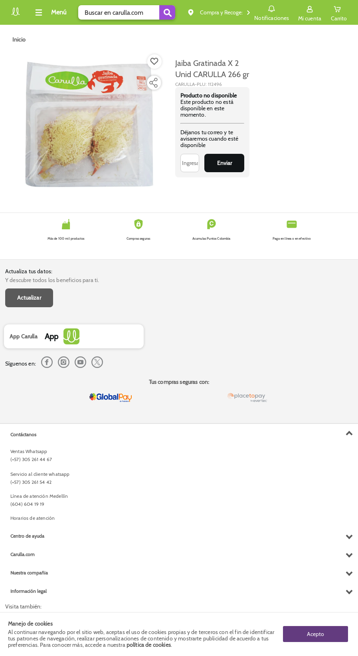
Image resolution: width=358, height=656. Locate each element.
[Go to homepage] (19, 39)
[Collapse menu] (49, 12)
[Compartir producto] (153, 83)
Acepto (315, 634)
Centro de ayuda (27, 536)
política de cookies (149, 644)
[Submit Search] (167, 12)
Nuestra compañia (29, 573)
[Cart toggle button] (339, 12)
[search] (126, 12)
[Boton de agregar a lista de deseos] (154, 61)
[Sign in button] (309, 12)
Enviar (224, 163)
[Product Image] (89, 124)
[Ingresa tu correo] (190, 163)
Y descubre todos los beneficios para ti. (52, 280)
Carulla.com (22, 554)
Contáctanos (23, 434)
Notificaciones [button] (271, 12)
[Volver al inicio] (15, 14)
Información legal (28, 591)
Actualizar (29, 297)
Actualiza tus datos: (28, 271)
